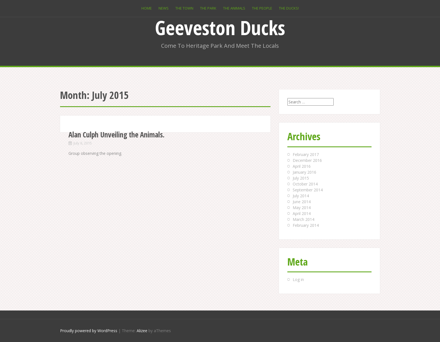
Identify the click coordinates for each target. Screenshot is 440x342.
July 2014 (301, 195)
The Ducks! (289, 8)
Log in (298, 279)
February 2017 (306, 154)
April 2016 (302, 166)
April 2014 (302, 213)
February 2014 (306, 225)
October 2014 (305, 184)
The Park (208, 8)
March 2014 (303, 219)
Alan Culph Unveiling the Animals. (116, 135)
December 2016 (307, 160)
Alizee (142, 330)
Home (146, 8)
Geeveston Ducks (220, 27)
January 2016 (304, 172)
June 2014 (302, 201)
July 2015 (301, 178)
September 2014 (308, 189)
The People (262, 8)
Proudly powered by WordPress (88, 330)
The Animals (234, 8)
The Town (184, 8)
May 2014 (302, 207)
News (164, 8)
